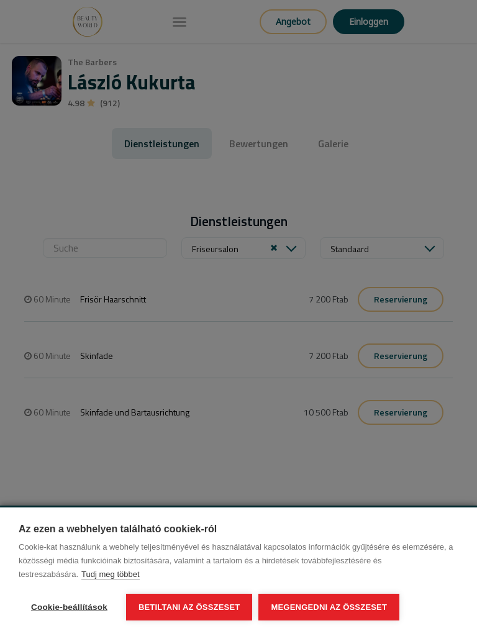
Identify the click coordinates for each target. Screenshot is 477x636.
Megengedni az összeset (329, 607)
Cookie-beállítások (69, 607)
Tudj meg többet (110, 574)
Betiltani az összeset (189, 607)
